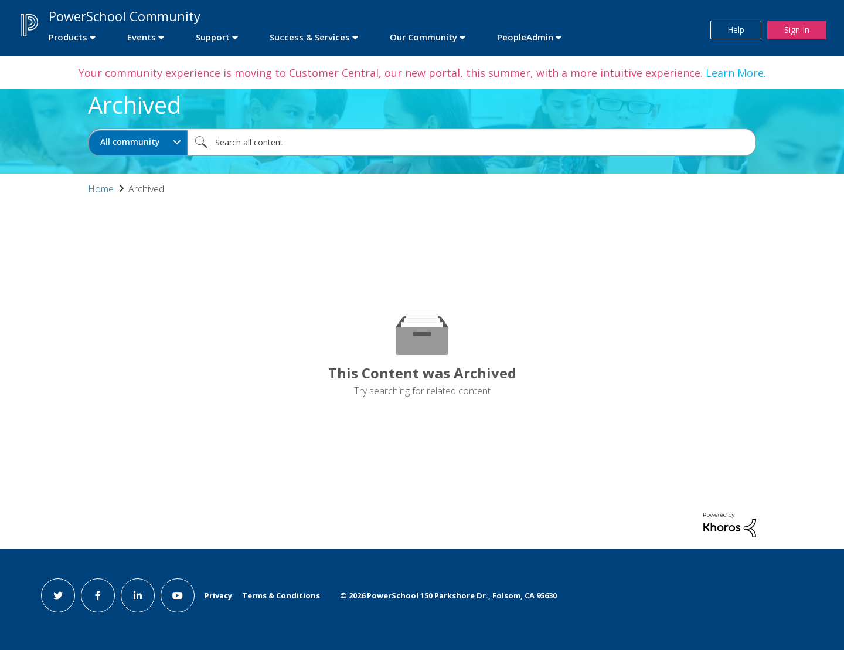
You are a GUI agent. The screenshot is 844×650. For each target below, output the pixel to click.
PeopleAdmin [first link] (525, 37)
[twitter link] (58, 595)
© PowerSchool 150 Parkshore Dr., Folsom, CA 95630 (448, 595)
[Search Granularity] (138, 142)
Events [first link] (141, 37)
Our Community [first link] (423, 37)
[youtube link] (178, 595)
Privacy (218, 595)
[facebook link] (98, 595)
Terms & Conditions (281, 595)
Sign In (796, 29)
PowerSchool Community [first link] (124, 16)
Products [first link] (68, 37)
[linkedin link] (138, 595)
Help (735, 29)
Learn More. (734, 73)
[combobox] (472, 142)
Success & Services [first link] (310, 37)
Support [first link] (213, 37)
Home (101, 188)
